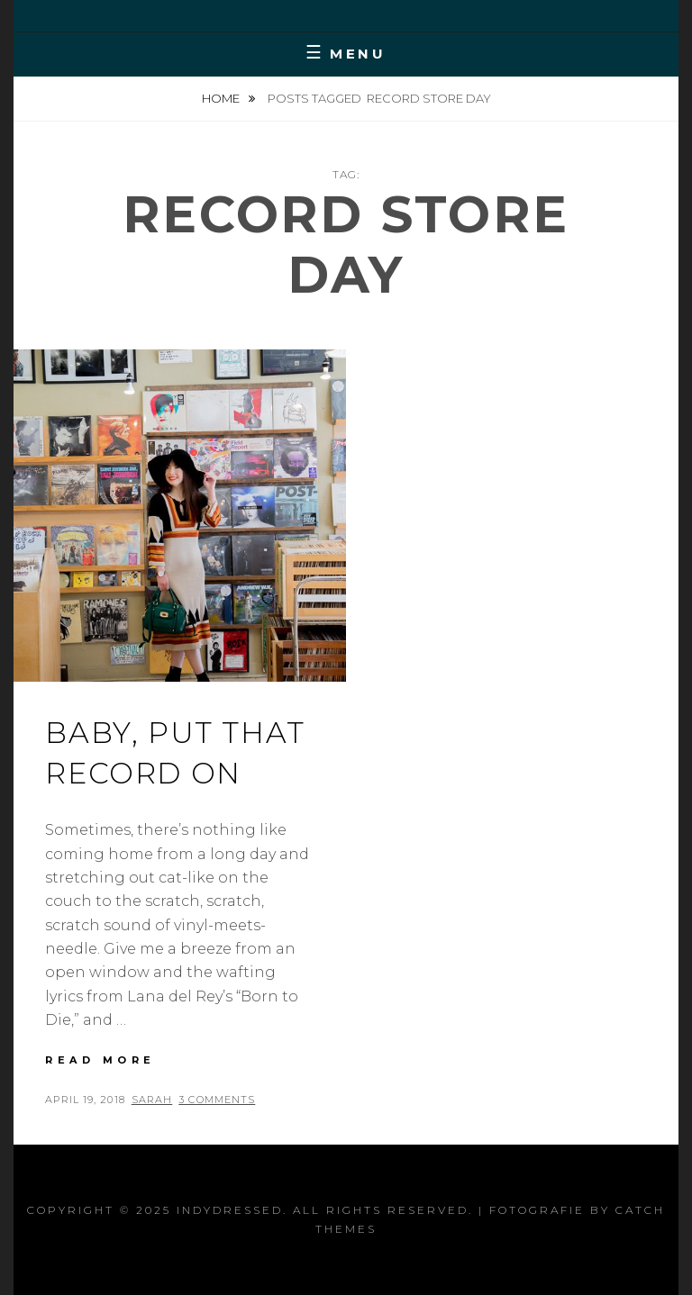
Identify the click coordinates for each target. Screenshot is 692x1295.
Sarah (152, 1099)
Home (222, 98)
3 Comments (216, 1099)
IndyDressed (230, 1210)
